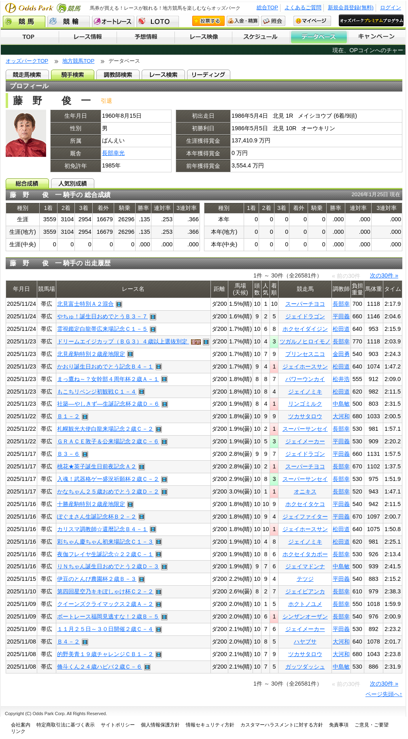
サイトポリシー (118, 724)
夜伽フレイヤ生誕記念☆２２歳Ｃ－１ (105, 554)
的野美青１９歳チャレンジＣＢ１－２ (105, 654)
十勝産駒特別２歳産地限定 (91, 504)
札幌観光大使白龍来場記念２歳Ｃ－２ (105, 429)
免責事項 (338, 724)
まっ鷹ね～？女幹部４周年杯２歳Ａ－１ (108, 379)
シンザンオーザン (305, 616)
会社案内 (20, 724)
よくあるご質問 (303, 7)
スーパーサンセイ (305, 429)
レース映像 (203, 37)
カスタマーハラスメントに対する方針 (281, 724)
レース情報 (88, 37)
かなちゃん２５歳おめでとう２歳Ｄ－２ (108, 491)
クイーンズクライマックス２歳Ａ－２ (105, 604)
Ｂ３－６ (68, 454)
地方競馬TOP (78, 61)
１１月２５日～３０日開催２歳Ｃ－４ (105, 629)
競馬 (24, 21)
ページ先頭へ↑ (384, 694)
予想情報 (145, 37)
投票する (208, 21)
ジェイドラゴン (305, 316)
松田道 (341, 329)
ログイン (390, 7)
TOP (30, 37)
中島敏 (341, 403)
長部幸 (341, 304)
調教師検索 (118, 74)
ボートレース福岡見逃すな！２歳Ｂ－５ (108, 616)
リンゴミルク (305, 403)
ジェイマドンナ (305, 566)
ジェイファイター (305, 516)
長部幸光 (113, 153)
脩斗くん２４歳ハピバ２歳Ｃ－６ (99, 666)
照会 (273, 21)
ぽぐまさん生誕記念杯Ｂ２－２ (96, 516)
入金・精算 (243, 21)
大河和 (341, 416)
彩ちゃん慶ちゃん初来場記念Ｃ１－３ (105, 541)
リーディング (208, 74)
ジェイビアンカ (305, 591)
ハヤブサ (305, 641)
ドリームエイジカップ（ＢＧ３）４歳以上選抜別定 (123, 341)
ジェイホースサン (305, 366)
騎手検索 (72, 74)
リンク (18, 731)
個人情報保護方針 (160, 724)
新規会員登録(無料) (351, 7)
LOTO (157, 21)
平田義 (341, 316)
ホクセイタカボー (305, 554)
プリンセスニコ (305, 354)
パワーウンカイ (305, 379)
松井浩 (341, 379)
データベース (319, 37)
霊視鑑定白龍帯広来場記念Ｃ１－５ (102, 329)
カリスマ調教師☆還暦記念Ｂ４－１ (102, 529)
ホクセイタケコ (305, 504)
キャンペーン (377, 37)
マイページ (312, 21)
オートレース (113, 21)
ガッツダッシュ (305, 666)
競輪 (68, 21)
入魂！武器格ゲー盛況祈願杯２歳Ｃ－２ (108, 479)
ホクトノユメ (305, 604)
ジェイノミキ (305, 391)
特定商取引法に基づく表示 (65, 724)
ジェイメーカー (305, 441)
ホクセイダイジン (305, 329)
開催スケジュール (261, 37)
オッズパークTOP (27, 61)
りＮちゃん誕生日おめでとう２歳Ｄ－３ (108, 566)
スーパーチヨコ (305, 304)
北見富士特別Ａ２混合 (85, 304)
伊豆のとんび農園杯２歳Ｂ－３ (96, 579)
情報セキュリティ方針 (210, 724)
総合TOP (267, 7)
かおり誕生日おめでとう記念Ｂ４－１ (105, 366)
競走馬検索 (27, 74)
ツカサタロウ (305, 416)
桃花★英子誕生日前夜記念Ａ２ (96, 466)
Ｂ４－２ (68, 641)
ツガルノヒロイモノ (305, 341)
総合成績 (27, 183)
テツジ (305, 579)
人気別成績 (72, 183)
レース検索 (163, 74)
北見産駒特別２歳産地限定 (91, 354)
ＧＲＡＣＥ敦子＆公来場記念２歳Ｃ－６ (108, 441)
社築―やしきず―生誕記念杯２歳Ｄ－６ (108, 403)
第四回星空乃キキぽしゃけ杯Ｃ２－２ (105, 591)
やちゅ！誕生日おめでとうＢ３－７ (102, 316)
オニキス (305, 491)
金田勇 (341, 354)
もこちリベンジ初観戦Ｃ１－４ (96, 391)
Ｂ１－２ (68, 416)
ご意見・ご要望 (372, 724)
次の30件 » (384, 275)
